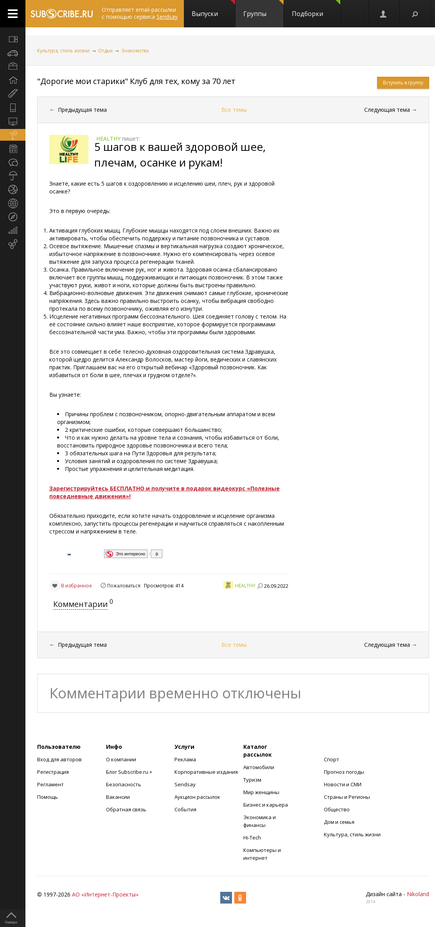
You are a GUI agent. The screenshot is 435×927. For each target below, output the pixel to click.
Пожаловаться (123, 585)
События (185, 809)
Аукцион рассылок (197, 796)
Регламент (50, 784)
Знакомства (135, 50)
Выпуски (213, 9)
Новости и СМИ (342, 784)
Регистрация (53, 771)
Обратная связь (126, 809)
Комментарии (80, 604)
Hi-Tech (252, 837)
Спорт (331, 759)
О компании (121, 759)
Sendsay (185, 784)
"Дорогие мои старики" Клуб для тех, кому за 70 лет (136, 81)
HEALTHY (245, 585)
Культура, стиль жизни (63, 50)
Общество (337, 809)
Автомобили (258, 767)
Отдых (105, 50)
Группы (263, 9)
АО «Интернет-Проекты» (105, 894)
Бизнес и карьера (265, 804)
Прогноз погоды (344, 771)
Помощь (47, 796)
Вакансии (118, 796)
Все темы (234, 109)
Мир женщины (261, 792)
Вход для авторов (59, 759)
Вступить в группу (403, 82)
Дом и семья (339, 821)
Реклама (185, 759)
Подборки (316, 9)
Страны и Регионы (347, 796)
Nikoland (418, 894)
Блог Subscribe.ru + (129, 771)
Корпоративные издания (206, 771)
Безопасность (123, 784)
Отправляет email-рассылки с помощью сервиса (140, 13)
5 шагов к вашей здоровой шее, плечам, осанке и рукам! (180, 154)
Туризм (252, 779)
